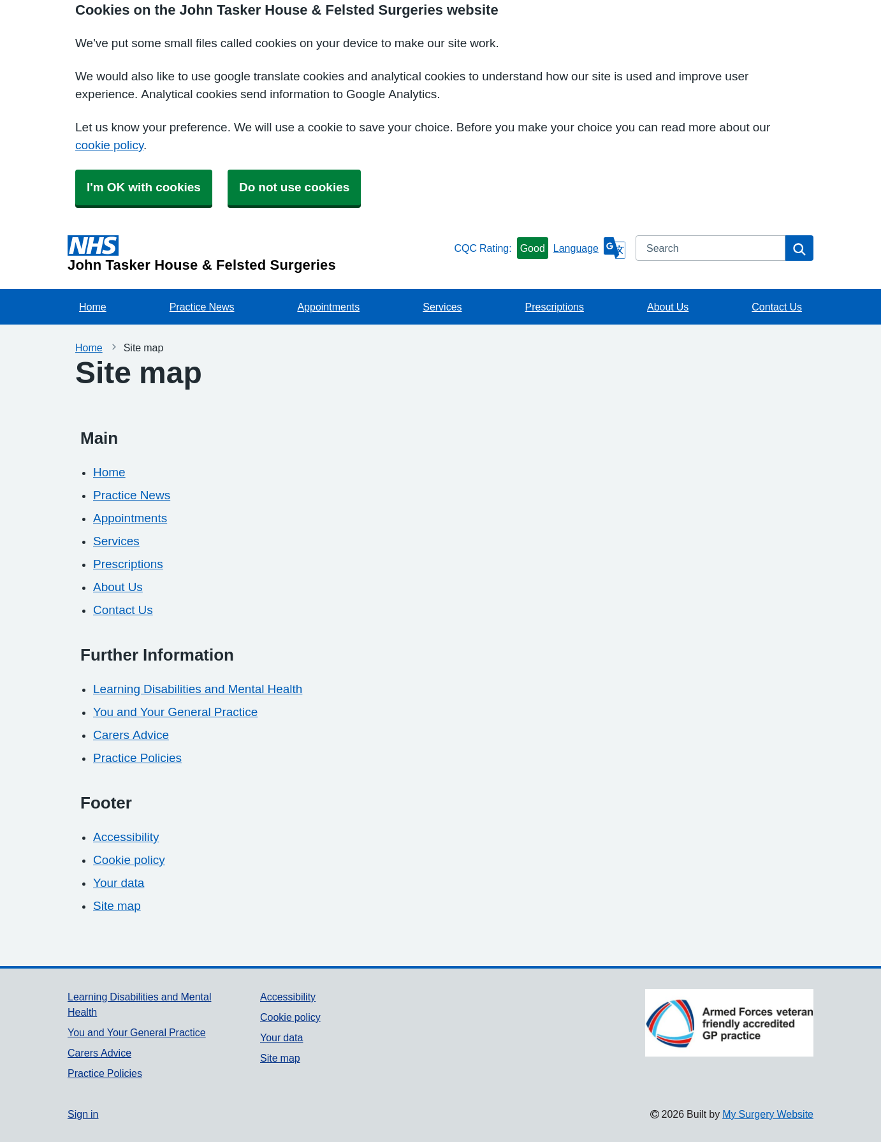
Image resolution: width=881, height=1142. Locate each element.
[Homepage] (258, 253)
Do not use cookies (294, 187)
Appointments (328, 307)
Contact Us (777, 307)
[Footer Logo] (729, 1023)
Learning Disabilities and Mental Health (197, 689)
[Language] (589, 248)
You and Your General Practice (175, 712)
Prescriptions (554, 307)
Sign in (83, 1114)
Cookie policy (129, 860)
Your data (118, 883)
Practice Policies (137, 758)
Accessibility (126, 837)
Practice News (202, 307)
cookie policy (109, 145)
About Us (667, 307)
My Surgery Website (767, 1114)
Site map (117, 906)
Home (92, 307)
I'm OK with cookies (144, 187)
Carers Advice (131, 735)
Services (442, 307)
